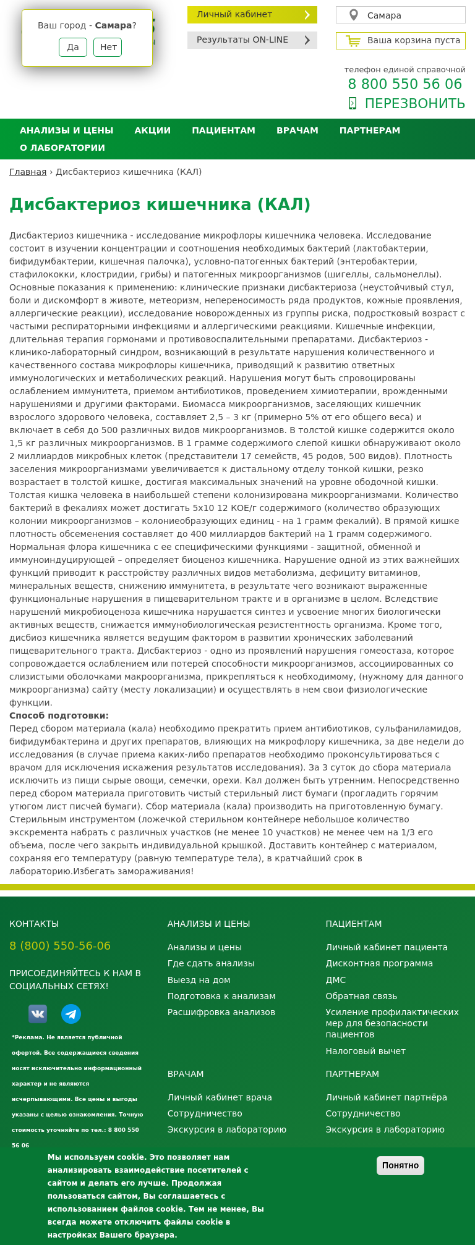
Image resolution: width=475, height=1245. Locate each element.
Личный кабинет (234, 14)
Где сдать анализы (211, 963)
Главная (27, 172)
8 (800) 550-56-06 (60, 945)
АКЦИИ (152, 130)
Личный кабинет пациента (386, 947)
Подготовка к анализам (222, 996)
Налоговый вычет (365, 1051)
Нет (108, 47)
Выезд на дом (199, 980)
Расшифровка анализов (221, 1012)
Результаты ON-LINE (242, 39)
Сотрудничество (205, 1113)
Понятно (400, 1165)
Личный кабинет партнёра (386, 1097)
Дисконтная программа (379, 963)
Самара (384, 15)
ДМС (335, 980)
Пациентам (223, 130)
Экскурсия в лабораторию (227, 1129)
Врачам (297, 130)
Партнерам (370, 130)
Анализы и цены (66, 130)
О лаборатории (62, 148)
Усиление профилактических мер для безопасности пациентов (392, 1023)
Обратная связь (361, 996)
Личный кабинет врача (220, 1097)
